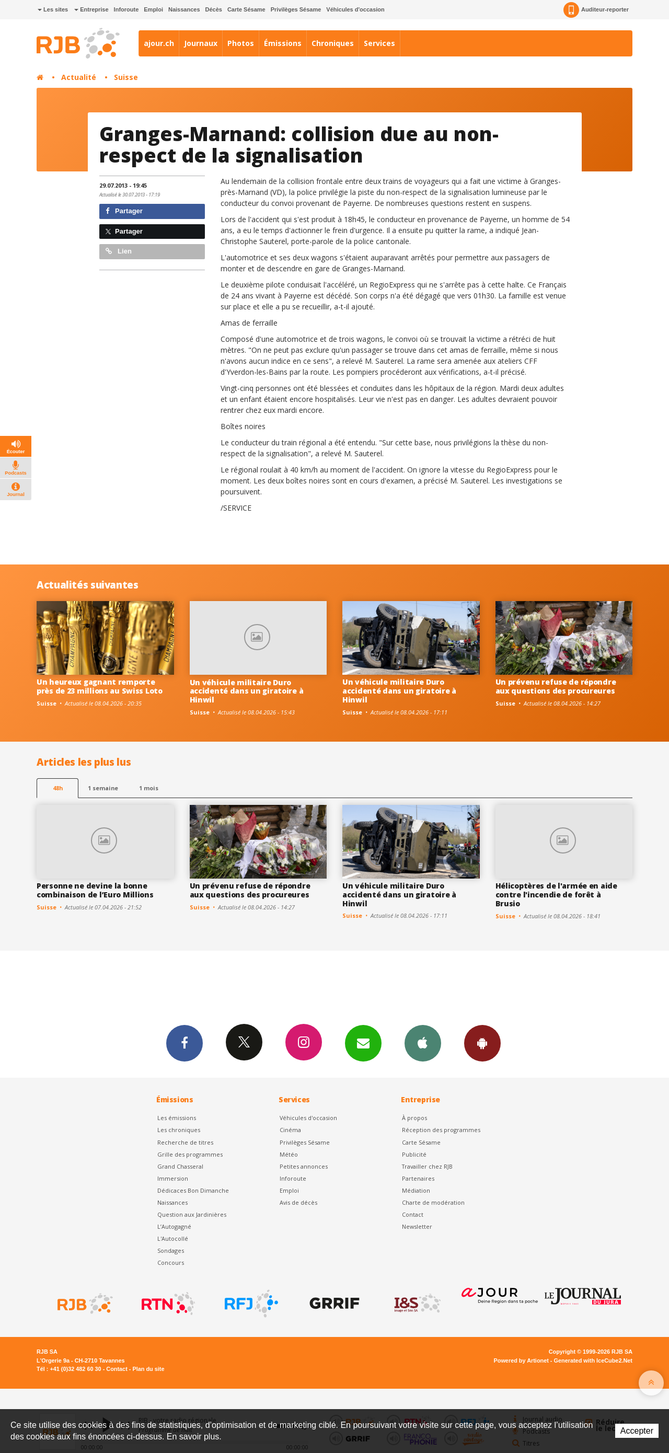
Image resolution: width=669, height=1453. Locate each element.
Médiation (416, 1190)
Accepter (636, 1430)
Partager (124, 211)
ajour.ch (159, 43)
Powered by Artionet (521, 1360)
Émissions (283, 43)
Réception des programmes (441, 1129)
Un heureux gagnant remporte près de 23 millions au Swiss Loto (100, 686)
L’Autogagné (174, 1226)
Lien (119, 251)
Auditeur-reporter (596, 10)
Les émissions (176, 1117)
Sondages (170, 1250)
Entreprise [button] (91, 9)
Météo (289, 1154)
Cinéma (290, 1129)
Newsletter (417, 1226)
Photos (240, 43)
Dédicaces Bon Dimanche (193, 1190)
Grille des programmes (190, 1154)
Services (379, 43)
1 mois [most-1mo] (148, 788)
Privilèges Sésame (296, 9)
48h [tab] (58, 788)
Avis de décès (298, 1202)
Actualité (78, 77)
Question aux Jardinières (191, 1214)
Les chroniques (178, 1129)
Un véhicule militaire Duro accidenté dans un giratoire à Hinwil (247, 691)
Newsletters (363, 1042)
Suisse (126, 77)
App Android (482, 1042)
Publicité (414, 1154)
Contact (412, 1214)
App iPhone (423, 1042)
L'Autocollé (172, 1238)
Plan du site (148, 1369)
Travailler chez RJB (427, 1166)
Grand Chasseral (180, 1166)
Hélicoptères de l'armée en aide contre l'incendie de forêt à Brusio (556, 894)
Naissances (184, 9)
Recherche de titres (185, 1142)
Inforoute (126, 9)
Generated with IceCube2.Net (593, 1360)
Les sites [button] (53, 9)
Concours (170, 1262)
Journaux (200, 43)
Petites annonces (304, 1166)
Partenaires (418, 1178)
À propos (414, 1117)
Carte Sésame (246, 9)
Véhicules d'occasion (355, 9)
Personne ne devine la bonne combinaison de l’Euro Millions (95, 890)
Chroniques (333, 43)
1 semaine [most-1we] (103, 788)
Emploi (153, 9)
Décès (213, 9)
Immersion (172, 1178)
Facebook (184, 1042)
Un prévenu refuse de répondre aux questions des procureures (555, 686)
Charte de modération (433, 1202)
